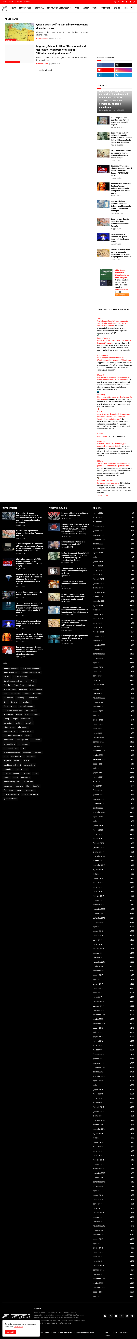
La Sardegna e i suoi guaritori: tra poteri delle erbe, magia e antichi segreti (120, 121)
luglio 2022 (114, 715)
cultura (6, 778)
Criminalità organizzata (13, 710)
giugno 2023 (114, 667)
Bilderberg (20, 698)
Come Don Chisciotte (105, 481)
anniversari (36, 740)
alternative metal (10, 731)
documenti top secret (12, 782)
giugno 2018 (114, 931)
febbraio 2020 (114, 843)
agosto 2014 (114, 1133)
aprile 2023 (114, 676)
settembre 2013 (114, 1182)
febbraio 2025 (114, 579)
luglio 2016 (114, 1032)
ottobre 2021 (114, 755)
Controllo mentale (26, 706)
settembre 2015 (114, 1076)
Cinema (14, 702)
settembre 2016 (114, 1023)
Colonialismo (25, 702)
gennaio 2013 (114, 1217)
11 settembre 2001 (11, 673)
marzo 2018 (114, 944)
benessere (31, 757)
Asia (5, 694)
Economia (39, 8)
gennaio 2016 (114, 1059)
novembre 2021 (114, 751)
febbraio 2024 (114, 632)
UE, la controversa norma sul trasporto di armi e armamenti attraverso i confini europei (121, 154)
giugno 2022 (114, 720)
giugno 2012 (114, 1248)
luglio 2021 (114, 768)
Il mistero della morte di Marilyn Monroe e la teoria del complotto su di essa (74, 570)
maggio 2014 (114, 1147)
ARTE (77, 8)
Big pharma (8, 698)
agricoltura (8, 723)
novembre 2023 (114, 645)
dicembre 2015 (114, 1063)
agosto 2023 (114, 658)
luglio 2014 (114, 1138)
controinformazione (11, 773)
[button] (126, 8)
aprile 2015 (114, 1098)
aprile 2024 (114, 623)
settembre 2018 (114, 918)
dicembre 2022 (114, 693)
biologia (17, 761)
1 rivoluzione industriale (30, 668)
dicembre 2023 (114, 641)
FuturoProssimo (103, 338)
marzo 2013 (114, 1208)
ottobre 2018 (114, 913)
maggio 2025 (114, 566)
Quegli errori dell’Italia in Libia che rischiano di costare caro (62, 26)
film (27, 786)
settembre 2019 (114, 865)
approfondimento (10, 748)
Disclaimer (18, 2)
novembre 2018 (114, 909)
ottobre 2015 (114, 1072)
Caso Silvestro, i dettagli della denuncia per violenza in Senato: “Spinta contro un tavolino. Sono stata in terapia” (113, 416)
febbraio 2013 (114, 1213)
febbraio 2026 (114, 526)
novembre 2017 (114, 962)
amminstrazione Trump (13, 736)
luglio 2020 (114, 821)
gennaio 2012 (114, 1270)
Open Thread (102, 436)
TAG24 (100, 318)
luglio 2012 (114, 1243)
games (19, 790)
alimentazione (9, 727)
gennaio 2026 (114, 530)
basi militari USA (17, 757)
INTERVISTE (105, 8)
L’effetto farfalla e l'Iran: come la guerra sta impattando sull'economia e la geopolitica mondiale (121, 253)
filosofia (36, 786)
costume (26, 773)
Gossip (6, 719)
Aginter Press (19, 685)
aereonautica (26, 719)
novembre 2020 (114, 803)
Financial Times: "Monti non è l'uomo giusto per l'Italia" (73, 543)
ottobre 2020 (114, 808)
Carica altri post (45, 70)
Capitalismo (32, 698)
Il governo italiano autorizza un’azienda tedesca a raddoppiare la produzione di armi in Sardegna (121, 206)
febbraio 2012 (114, 1265)
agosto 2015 (114, 1081)
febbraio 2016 (114, 1054)
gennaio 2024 (114, 636)
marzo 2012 (114, 1261)
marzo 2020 (114, 839)
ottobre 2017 (114, 966)
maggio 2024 (114, 619)
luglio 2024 (114, 610)
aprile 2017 (114, 993)
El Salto (100, 461)
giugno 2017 (114, 984)
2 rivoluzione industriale (31, 673)
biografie (7, 761)
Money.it (100, 375)
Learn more (18, 1327)
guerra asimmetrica (11, 794)
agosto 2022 (114, 711)
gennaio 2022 (114, 742)
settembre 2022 (114, 707)
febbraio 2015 (114, 1107)
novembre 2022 (114, 698)
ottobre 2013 (114, 1177)
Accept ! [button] (10, 1332)
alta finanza (22, 727)
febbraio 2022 (114, 737)
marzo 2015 (114, 1103)
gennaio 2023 (114, 689)
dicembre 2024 (114, 588)
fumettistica (8, 790)
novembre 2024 (114, 592)
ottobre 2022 (114, 702)
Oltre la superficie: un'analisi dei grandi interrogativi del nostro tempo (120, 237)
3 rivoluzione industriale (13, 681)
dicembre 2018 (114, 905)
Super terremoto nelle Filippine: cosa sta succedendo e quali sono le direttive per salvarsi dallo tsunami (112, 323)
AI (26, 681)
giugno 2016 (114, 1037)
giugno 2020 (114, 825)
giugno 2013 (114, 1195)
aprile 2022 (114, 729)
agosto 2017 (114, 975)
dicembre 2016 (114, 1010)
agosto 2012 (114, 1239)
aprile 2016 (114, 1045)
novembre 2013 (114, 1173)
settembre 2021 (114, 759)
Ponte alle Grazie (121, 290)
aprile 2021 (114, 781)
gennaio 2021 (114, 795)
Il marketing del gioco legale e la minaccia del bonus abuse (29, 593)
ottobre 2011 (114, 1283)
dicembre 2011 (114, 1274)
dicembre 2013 (114, 1169)
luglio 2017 (114, 979)
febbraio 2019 (114, 896)
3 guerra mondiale (20, 677)
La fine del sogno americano (108, 483)
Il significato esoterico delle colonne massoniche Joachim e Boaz (73, 583)
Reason (100, 434)
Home (4, 2)
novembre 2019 (114, 856)
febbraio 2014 (114, 1160)
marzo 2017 (114, 997)
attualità (38, 752)
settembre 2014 (114, 1129)
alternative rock (26, 731)
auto (6, 757)
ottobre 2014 (114, 1125)
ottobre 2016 (114, 1019)
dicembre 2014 (114, 1116)
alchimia (19, 723)
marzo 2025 (114, 575)
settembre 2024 (114, 601)
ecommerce (28, 782)
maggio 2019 (114, 883)
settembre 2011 (114, 1287)
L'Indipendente (103, 355)
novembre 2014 (114, 1120)
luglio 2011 (114, 1296)
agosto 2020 (114, 817)
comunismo (8, 769)
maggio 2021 (114, 777)
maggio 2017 (114, 988)
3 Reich (7, 677)
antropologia (23, 744)
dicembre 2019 (114, 852)
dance (15, 778)
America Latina (10, 689)
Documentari (30, 710)
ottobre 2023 (114, 649)
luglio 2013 (114, 1191)
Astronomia (15, 694)
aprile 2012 (114, 1257)
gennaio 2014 (114, 1164)
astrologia (27, 752)
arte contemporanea (12, 752)
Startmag (101, 395)
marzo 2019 (114, 891)
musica (86, 8)
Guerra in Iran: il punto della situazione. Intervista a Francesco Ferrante (120, 222)
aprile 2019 (114, 887)
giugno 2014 (114, 1142)
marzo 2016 (114, 1050)
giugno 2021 (114, 773)
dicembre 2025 (114, 535)
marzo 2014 (114, 1155)
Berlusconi (37, 694)
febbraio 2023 (114, 685)
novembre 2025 (114, 539)
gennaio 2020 (114, 847)
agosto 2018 (114, 922)
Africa (33, 681)
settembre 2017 (114, 971)
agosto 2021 (114, 764)
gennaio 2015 (114, 1111)
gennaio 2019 (114, 900)
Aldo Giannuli (120, 270)
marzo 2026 (114, 522)
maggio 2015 (114, 1094)
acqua (15, 719)
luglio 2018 (114, 927)
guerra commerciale (30, 794)
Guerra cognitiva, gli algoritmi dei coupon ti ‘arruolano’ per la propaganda (74, 638)
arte (22, 748)
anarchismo (8, 740)
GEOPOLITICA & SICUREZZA (58, 8)
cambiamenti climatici (12, 765)
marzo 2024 (114, 627)
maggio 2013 (114, 1199)
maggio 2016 (114, 1041)
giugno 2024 (114, 614)
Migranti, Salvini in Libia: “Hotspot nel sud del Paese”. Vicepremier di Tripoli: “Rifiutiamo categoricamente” (61, 50)
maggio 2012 (114, 1252)
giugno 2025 (114, 561)
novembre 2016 (114, 1015)
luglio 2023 (114, 663)
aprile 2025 (114, 570)
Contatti (27, 2)
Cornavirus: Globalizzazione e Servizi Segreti (122, 275)
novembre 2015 (114, 1067)
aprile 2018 (114, 940)
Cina (5, 702)
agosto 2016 (114, 1028)
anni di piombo (22, 740)
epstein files (25, 8)
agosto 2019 (114, 869)
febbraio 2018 (114, 949)
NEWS (13, 8)
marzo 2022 (114, 733)
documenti (25, 778)
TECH (95, 8)
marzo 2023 (114, 680)
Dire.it (99, 412)
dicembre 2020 (114, 799)
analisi (27, 736)
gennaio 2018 (114, 953)
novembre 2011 (114, 1279)
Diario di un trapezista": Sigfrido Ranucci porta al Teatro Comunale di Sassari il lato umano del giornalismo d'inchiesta (29, 650)
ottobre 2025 (114, 544)
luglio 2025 (114, 557)
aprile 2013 (114, 1204)
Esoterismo (8, 715)
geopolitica (30, 790)
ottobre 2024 (114, 597)
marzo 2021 (114, 786)
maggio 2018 (114, 935)
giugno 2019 (114, 878)
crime (35, 773)
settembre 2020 (114, 812)
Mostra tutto (103, 495)
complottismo (29, 765)
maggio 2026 (114, 513)
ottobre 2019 (114, 861)
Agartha (7, 685)
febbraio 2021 (114, 790)
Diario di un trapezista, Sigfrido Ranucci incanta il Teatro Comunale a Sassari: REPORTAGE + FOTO (121, 170)
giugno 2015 (114, 1089)
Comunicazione (10, 706)
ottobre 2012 (114, 1230)
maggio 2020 (114, 830)
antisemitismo (9, 744)
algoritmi (29, 723)
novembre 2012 (114, 1226)
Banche (26, 694)
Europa (19, 715)
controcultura (22, 769)
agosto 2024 (114, 605)
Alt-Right (31, 685)
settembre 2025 (114, 548)
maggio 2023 (114, 671)
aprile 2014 (114, 1151)
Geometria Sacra (31, 715)
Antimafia (23, 689)
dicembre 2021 (114, 746)
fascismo (19, 786)
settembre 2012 (114, 1235)
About (11, 2)
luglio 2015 (114, 1085)
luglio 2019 (114, 874)
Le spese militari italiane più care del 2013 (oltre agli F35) (74, 514)
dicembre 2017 (114, 957)
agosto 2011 (114, 1292)
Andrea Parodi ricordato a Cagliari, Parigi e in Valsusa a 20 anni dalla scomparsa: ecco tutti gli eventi (121, 188)
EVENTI (117, 8)
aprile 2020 (114, 834)
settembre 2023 (114, 654)
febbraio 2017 (114, 1001)
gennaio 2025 (114, 583)
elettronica (8, 786)
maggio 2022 (114, 724)
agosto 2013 (114, 1186)
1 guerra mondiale (11, 668)
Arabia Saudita (36, 689)
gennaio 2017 (114, 1006)
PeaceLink (101, 441)
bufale (26, 761)
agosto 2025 (114, 552)
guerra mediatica (10, 799)
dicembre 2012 (114, 1221)
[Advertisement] (114, 33)
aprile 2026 (114, 517)
